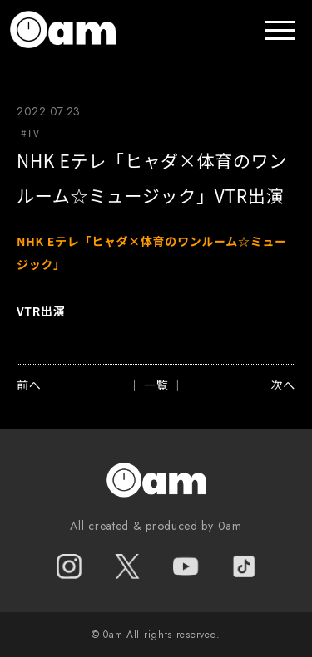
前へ (29, 384)
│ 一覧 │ (155, 384)
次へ (283, 384)
